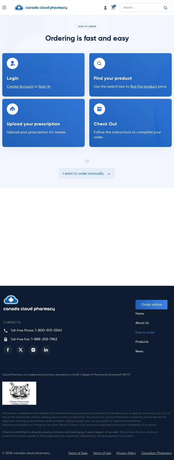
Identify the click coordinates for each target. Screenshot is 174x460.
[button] (7, 349)
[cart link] (113, 7)
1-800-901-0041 (48, 330)
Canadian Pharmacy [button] (156, 453)
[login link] (105, 7)
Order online (151, 304)
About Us (142, 323)
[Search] (165, 7)
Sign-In (45, 86)
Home (139, 314)
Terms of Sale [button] (77, 453)
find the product (143, 86)
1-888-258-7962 (44, 339)
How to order (145, 332)
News (139, 351)
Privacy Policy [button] (126, 453)
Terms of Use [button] (102, 453)
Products (141, 342)
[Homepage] (44, 7)
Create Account (20, 86)
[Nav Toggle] (8, 7)
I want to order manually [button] (87, 173)
